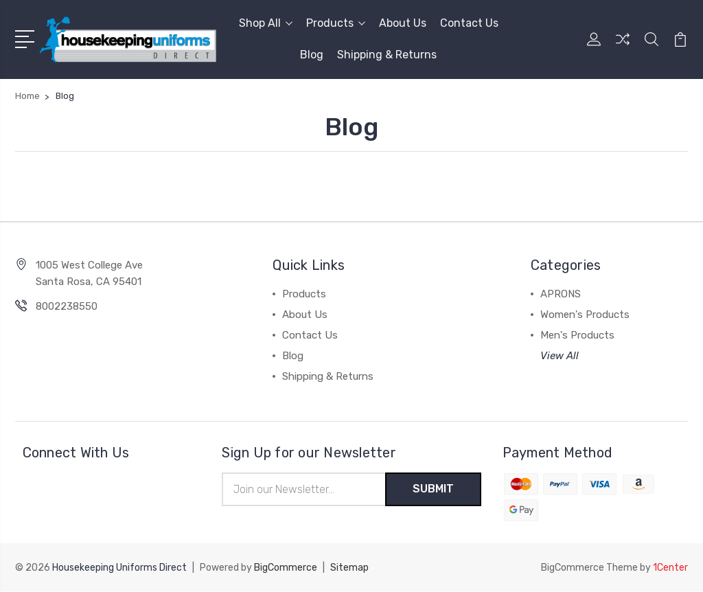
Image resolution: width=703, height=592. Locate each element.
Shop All (265, 23)
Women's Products (585, 314)
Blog (311, 54)
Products (335, 23)
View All (559, 356)
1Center (670, 568)
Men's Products (577, 335)
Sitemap (349, 568)
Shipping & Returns (387, 54)
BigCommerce (285, 568)
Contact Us (469, 23)
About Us (402, 23)
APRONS (560, 294)
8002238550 (66, 306)
